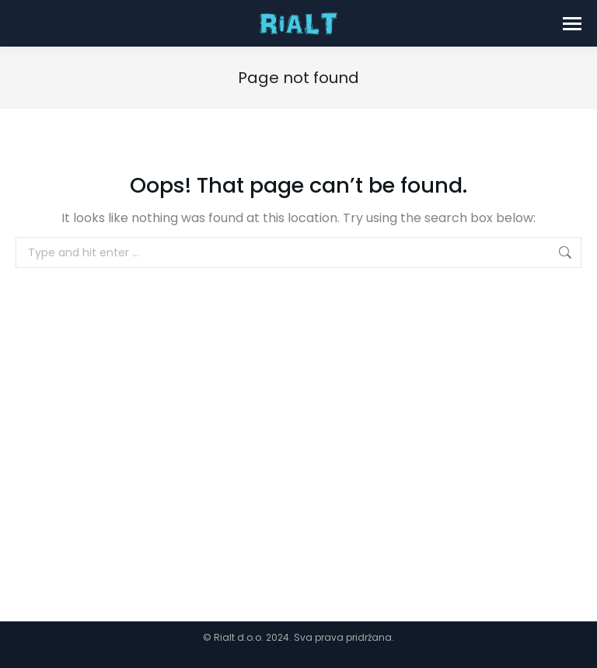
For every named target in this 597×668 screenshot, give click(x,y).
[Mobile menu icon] (572, 24)
